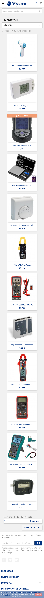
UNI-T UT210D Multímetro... (22, 384)
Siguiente (36, 521)
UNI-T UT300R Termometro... (22, 66)
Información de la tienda (15, 589)
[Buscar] (22, 10)
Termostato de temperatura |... (22, 225)
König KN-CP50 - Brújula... (22, 145)
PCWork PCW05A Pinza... (22, 265)
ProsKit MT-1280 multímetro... (22, 464)
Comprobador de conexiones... (22, 345)
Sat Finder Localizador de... (22, 504)
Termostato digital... (22, 105)
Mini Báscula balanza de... (22, 185)
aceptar (38, 595)
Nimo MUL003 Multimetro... (22, 424)
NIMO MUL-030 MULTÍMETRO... (22, 305)
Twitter (10, 560)
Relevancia (22, 25)
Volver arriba (32, 527)
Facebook (4, 560)
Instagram (17, 560)
